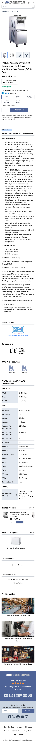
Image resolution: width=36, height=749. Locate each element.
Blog (14, 735)
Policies (6, 731)
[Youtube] (22, 717)
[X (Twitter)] (14, 717)
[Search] (16, 6)
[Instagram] (26, 717)
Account (19, 727)
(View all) (31, 508)
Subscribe (28, 711)
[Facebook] (9, 717)
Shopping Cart (9, 727)
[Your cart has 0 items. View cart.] (33, 2)
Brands (21, 735)
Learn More (13, 93)
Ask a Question (6, 130)
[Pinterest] (18, 717)
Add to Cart (19, 110)
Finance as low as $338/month (9, 81)
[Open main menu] (3, 2)
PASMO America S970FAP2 (10, 11)
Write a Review (18, 583)
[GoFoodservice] (16, 2)
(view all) (18, 689)
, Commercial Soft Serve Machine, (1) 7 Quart (19, 514)
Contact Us (15, 731)
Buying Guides (27, 731)
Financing (28, 727)
